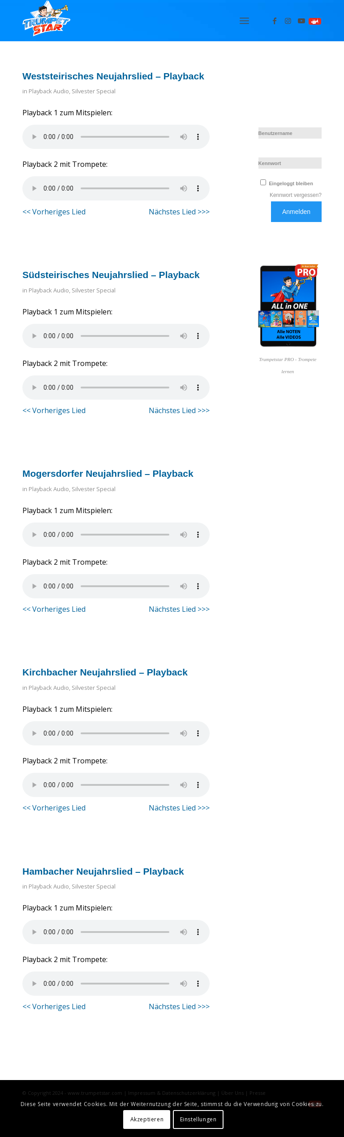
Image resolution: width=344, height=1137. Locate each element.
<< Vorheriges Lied (54, 212)
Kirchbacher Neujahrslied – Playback (105, 672)
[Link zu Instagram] (288, 20)
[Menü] (244, 21)
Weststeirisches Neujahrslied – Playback (113, 76)
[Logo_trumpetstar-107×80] (46, 20)
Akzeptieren (147, 1119)
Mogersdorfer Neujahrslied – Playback (108, 473)
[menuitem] (244, 21)
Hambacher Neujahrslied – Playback (103, 871)
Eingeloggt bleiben (285, 183)
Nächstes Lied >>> (179, 212)
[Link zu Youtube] (301, 20)
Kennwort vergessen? (296, 195)
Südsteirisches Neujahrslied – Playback (111, 275)
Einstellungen (198, 1119)
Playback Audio (49, 91)
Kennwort (269, 163)
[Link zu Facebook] (274, 20)
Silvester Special (94, 91)
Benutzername (275, 133)
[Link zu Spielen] (315, 20)
